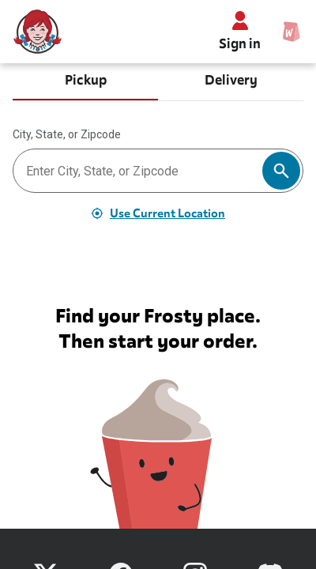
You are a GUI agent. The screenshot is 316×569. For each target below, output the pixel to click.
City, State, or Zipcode (67, 134)
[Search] (281, 171)
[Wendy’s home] (38, 31)
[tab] (85, 82)
